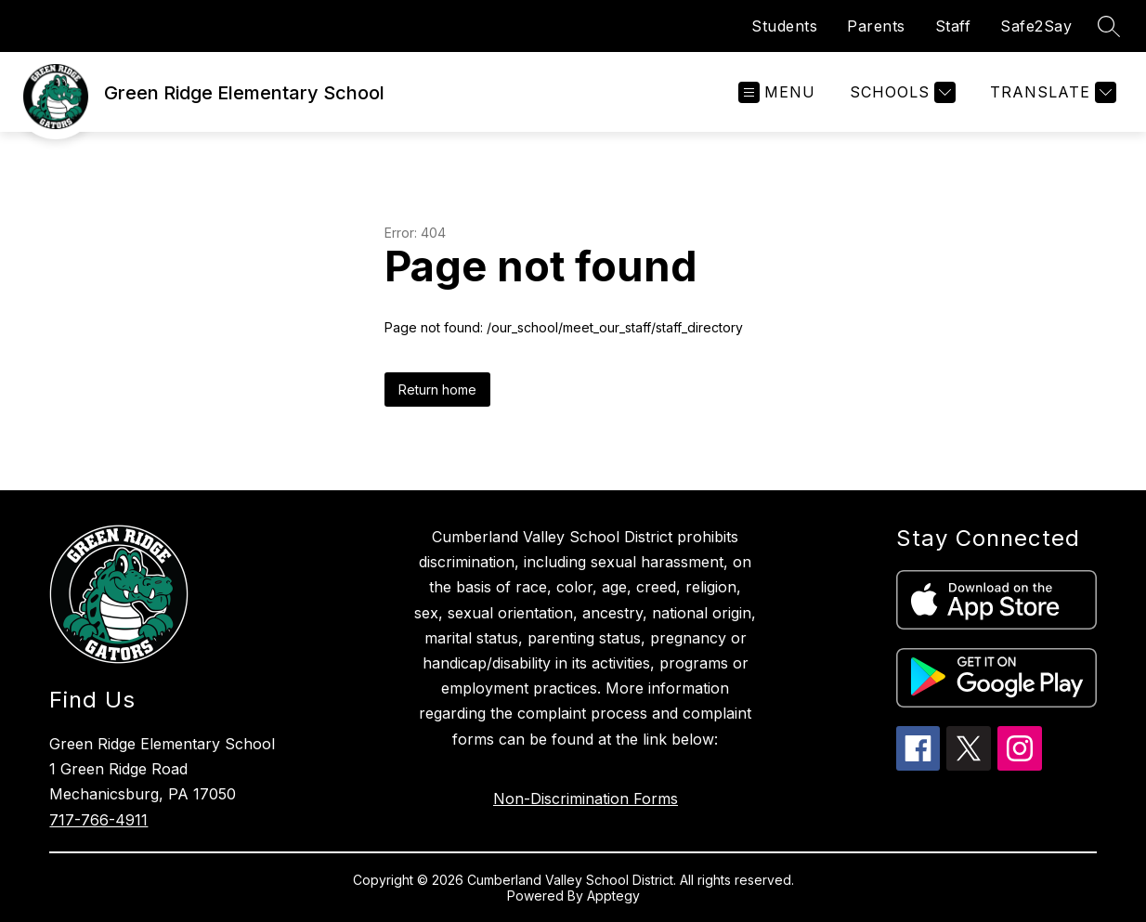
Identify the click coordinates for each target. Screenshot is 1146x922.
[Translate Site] (1050, 92)
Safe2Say (1036, 26)
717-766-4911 (98, 820)
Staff (953, 26)
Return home (437, 389)
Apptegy (613, 895)
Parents (876, 26)
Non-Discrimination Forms (585, 798)
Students (784, 26)
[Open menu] (776, 92)
